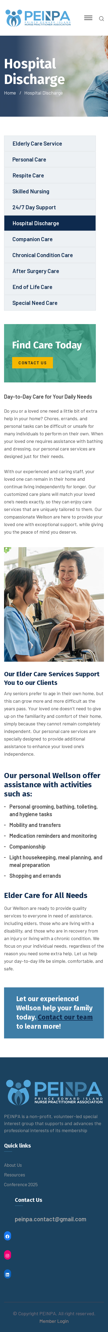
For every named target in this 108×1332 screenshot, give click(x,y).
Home (11, 93)
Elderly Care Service (37, 143)
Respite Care (28, 175)
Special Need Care (35, 302)
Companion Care (32, 239)
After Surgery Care (35, 270)
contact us (32, 363)
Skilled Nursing (30, 191)
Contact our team (65, 1017)
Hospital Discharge (35, 223)
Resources (14, 1174)
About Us (13, 1165)
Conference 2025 (21, 1184)
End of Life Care (32, 286)
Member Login (54, 1321)
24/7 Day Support (34, 207)
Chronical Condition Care (42, 254)
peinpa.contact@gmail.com (50, 1218)
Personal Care (29, 159)
